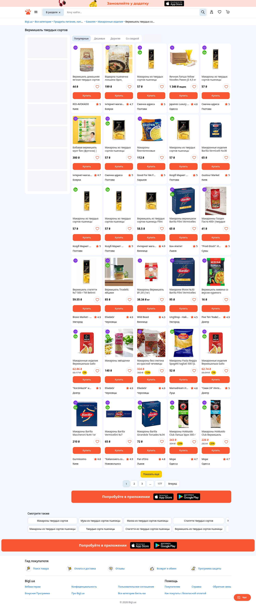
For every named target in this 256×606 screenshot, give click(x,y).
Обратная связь (222, 586)
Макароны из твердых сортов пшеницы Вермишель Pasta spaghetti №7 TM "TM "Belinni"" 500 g (118, 220)
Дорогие (115, 38)
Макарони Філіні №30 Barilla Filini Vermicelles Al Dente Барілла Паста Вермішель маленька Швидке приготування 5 (183, 291)
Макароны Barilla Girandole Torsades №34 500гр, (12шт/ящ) (151, 433)
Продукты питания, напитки (70, 21)
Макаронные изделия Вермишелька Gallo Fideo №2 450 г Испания (86, 362)
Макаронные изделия (110, 21)
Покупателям (172, 586)
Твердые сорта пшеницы (100, 529)
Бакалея (90, 21)
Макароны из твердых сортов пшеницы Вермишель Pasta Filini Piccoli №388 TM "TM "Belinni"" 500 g (182, 149)
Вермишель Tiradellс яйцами (117, 291)
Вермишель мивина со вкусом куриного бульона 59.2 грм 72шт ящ (215, 291)
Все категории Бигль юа (132, 593)
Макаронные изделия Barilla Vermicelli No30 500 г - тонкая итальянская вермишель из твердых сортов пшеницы (215, 149)
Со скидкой (132, 38)
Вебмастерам (33, 586)
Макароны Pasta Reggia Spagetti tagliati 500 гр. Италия (183, 362)
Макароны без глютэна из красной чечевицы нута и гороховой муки (150, 362)
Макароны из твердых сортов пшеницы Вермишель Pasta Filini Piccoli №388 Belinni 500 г (118, 149)
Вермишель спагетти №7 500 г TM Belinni (85, 291)
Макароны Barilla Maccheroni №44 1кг (84, 433)
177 (160, 483)
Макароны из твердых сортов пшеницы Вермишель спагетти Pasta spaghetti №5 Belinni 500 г (150, 78)
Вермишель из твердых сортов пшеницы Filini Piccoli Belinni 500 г (150, 220)
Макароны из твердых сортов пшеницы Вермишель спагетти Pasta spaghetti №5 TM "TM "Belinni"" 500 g (86, 220)
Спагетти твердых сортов (198, 520)
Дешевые (99, 38)
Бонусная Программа (37, 593)
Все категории (43, 21)
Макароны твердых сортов (52, 520)
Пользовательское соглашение (136, 586)
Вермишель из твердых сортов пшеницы (199, 529)
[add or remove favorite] (97, 86)
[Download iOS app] (163, 496)
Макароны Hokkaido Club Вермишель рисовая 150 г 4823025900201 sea (213, 433)
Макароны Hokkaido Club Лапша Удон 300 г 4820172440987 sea (182, 433)
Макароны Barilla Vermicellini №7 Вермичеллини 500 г (117, 433)
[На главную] (28, 13)
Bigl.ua (29, 21)
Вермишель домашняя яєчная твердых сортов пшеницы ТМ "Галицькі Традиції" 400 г (86, 78)
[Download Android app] (188, 496)
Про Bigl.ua (77, 593)
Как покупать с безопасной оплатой (185, 593)
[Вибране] (219, 13)
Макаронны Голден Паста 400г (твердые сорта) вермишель (213, 220)
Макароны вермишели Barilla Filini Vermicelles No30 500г (182, 220)
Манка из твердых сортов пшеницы (147, 520)
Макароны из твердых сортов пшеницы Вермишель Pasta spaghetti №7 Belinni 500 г (216, 78)
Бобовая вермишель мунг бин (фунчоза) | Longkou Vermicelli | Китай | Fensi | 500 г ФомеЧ (85, 149)
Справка (196, 586)
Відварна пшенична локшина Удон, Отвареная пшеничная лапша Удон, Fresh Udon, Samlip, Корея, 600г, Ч (118, 78)
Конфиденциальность (84, 586)
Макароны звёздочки (117, 360)
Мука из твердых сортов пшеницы (100, 520)
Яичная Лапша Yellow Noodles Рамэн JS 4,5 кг (182, 78)
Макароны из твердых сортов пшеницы (53, 529)
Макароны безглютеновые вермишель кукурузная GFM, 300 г (150, 149)
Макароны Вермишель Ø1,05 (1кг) (150, 291)
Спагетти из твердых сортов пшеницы (148, 529)
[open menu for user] (211, 12)
